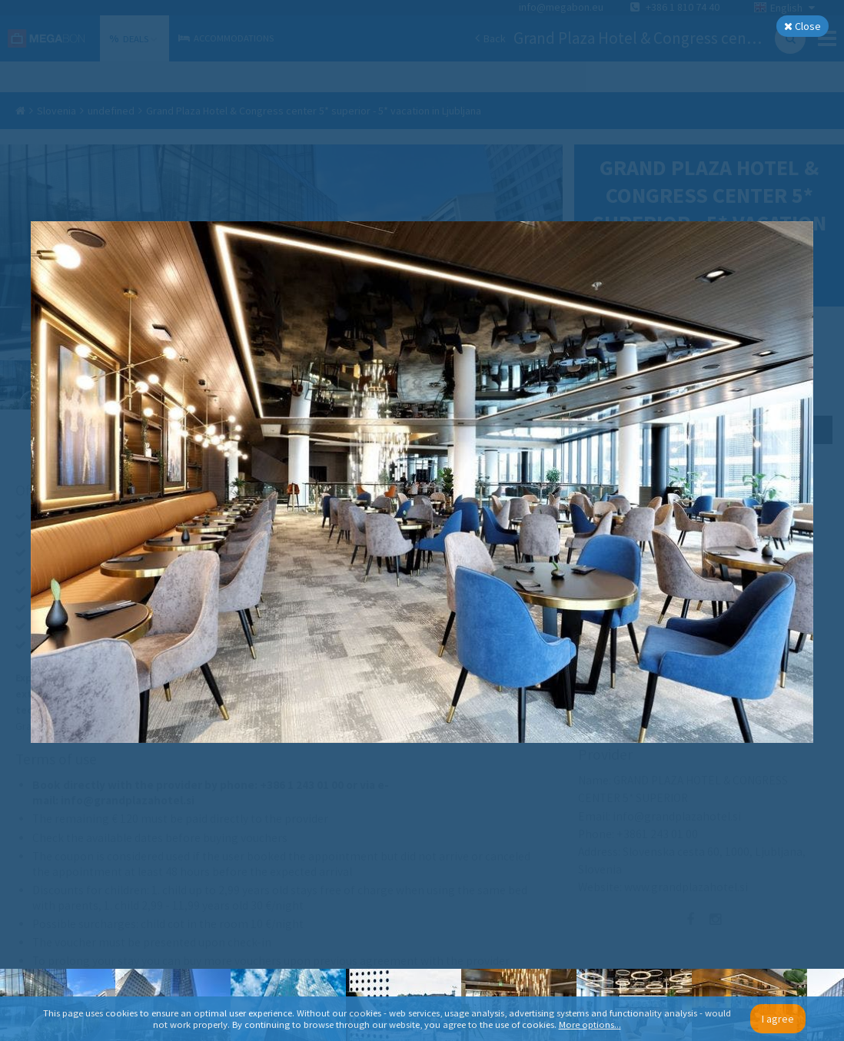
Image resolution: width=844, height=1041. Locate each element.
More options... (590, 1024)
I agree (778, 1019)
